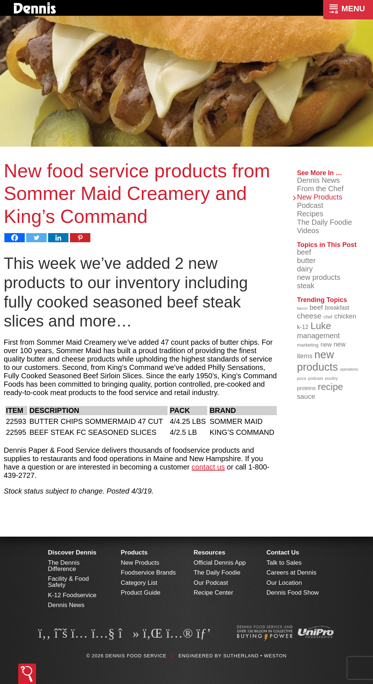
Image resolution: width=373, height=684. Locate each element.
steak (305, 286)
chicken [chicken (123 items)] (345, 316)
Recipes (310, 214)
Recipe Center (213, 592)
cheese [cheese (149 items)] (309, 316)
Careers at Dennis (292, 572)
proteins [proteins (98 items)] (306, 388)
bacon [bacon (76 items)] (302, 308)
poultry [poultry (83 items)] (331, 378)
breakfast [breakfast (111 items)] (337, 307)
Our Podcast (211, 582)
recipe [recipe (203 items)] (330, 387)
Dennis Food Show (293, 592)
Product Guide (141, 592)
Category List (139, 582)
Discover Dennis (72, 552)
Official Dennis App (220, 562)
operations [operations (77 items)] (349, 369)
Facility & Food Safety (68, 581)
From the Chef (320, 189)
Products (134, 552)
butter (306, 260)
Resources (209, 552)
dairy (305, 269)
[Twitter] (36, 237)
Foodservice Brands (148, 572)
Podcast (310, 205)
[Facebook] (14, 237)
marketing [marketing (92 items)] (307, 345)
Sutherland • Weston (255, 655)
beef (304, 252)
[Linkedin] (58, 237)
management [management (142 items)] (318, 336)
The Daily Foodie (324, 222)
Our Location (284, 582)
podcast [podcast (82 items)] (315, 378)
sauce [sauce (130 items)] (306, 396)
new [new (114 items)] (326, 344)
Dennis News (318, 180)
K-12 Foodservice (72, 595)
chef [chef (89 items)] (327, 317)
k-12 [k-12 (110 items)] (303, 327)
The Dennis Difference (64, 565)
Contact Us (283, 552)
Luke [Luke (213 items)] (320, 325)
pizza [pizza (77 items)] (301, 378)
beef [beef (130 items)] (316, 307)
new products (318, 277)
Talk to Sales (284, 562)
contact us (208, 467)
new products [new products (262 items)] (317, 360)
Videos (308, 231)
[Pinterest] (80, 237)
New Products (319, 197)
